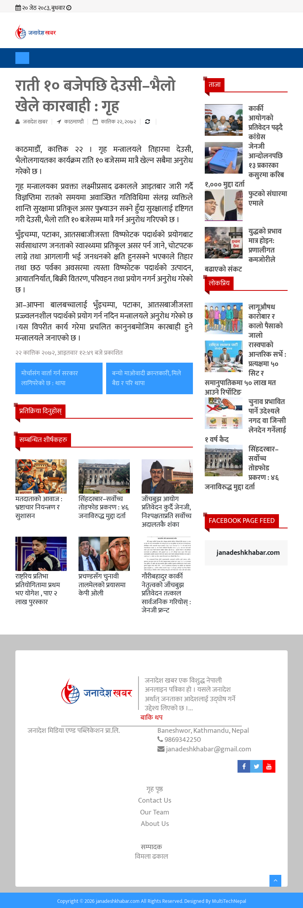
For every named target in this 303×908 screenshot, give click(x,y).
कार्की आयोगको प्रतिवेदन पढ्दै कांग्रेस (266, 123)
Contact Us (154, 800)
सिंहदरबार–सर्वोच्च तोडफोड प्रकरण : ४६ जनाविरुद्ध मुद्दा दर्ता (104, 507)
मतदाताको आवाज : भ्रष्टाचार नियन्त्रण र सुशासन (38, 507)
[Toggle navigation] (22, 58)
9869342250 (183, 740)
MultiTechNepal (229, 901)
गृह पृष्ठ (154, 789)
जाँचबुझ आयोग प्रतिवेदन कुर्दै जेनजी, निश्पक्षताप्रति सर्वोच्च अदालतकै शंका (167, 512)
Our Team (154, 812)
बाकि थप (151, 718)
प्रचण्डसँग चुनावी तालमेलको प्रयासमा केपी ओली (102, 585)
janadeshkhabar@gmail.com (208, 749)
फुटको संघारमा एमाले (268, 199)
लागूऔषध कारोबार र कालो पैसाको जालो (266, 321)
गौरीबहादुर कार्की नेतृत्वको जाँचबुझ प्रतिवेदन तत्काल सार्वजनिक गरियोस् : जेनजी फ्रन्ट (166, 593)
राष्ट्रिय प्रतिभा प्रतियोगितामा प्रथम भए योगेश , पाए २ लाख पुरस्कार (37, 589)
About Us (155, 823)
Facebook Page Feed (242, 521)
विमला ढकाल (151, 856)
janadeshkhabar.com (248, 553)
